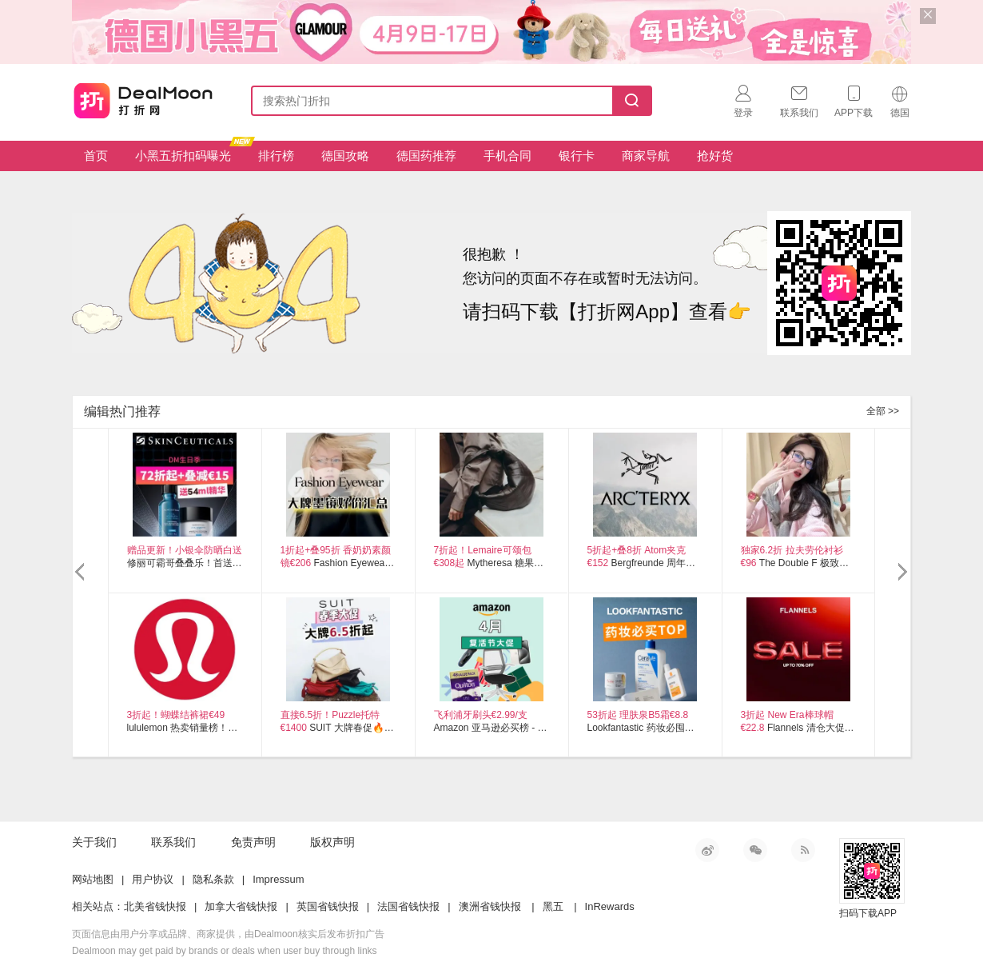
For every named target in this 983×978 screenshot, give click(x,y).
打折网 (143, 97)
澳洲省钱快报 (490, 906)
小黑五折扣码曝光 (189, 151)
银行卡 (577, 155)
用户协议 (152, 879)
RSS (803, 850)
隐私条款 (213, 879)
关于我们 (94, 842)
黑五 (553, 906)
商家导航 (646, 155)
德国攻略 (345, 155)
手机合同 (507, 155)
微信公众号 (755, 850)
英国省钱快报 (327, 906)
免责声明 (253, 842)
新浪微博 (707, 850)
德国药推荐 (426, 155)
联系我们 (173, 842)
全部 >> (882, 411)
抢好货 (715, 155)
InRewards (610, 906)
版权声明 (332, 842)
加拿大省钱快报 (241, 906)
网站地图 (92, 879)
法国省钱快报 (408, 906)
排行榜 (276, 155)
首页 (96, 155)
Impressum (278, 879)
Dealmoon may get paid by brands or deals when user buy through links (224, 950)
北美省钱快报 (155, 906)
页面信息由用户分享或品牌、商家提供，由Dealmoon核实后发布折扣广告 (228, 934)
